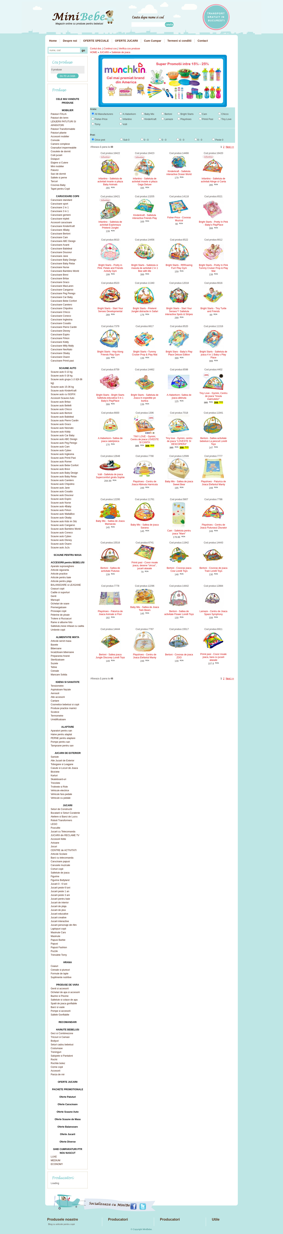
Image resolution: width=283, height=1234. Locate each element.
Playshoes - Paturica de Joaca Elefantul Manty (213, 483)
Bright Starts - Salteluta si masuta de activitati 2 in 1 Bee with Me (144, 268)
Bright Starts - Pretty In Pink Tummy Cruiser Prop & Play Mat (213, 268)
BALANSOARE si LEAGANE (66, 585)
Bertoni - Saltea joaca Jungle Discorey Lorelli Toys (110, 656)
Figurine (55, 876)
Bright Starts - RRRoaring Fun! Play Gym (179, 266)
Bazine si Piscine (60, 996)
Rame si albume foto (61, 622)
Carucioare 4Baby (60, 230)
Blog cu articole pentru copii (61, 1224)
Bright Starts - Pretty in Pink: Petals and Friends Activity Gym (110, 268)
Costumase (57, 1048)
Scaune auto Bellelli (61, 405)
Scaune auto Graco (61, 424)
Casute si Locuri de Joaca (64, 768)
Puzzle (54, 951)
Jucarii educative (59, 913)
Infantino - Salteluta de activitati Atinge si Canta (213, 180)
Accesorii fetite (58, 839)
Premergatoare (58, 607)
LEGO (54, 824)
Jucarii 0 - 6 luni (59, 884)
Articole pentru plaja (61, 581)
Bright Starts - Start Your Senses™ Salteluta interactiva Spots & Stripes (179, 311)
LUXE (54, 1156)
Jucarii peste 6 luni (60, 887)
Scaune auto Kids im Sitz (64, 521)
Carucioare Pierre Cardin (64, 327)
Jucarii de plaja (58, 906)
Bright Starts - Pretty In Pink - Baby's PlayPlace (213, 223)
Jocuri (54, 846)
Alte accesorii (58, 697)
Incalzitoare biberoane (62, 652)
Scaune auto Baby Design (64, 472)
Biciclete (55, 771)
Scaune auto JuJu (60, 547)
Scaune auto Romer (61, 461)
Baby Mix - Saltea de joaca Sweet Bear (179, 483)
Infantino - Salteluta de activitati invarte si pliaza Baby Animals (110, 181)
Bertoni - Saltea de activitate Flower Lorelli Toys (179, 613)
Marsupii (55, 600)
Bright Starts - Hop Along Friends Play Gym (110, 353)
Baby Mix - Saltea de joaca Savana (145, 526)
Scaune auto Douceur (62, 495)
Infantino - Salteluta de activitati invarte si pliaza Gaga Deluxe (144, 181)
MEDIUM (55, 1160)
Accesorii (55, 1070)
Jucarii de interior (60, 902)
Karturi (54, 775)
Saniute (55, 756)
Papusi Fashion (59, 947)
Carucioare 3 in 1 (60, 211)
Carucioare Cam (59, 237)
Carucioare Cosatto (61, 323)
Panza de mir (58, 1074)
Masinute (55, 936)
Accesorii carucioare (61, 222)
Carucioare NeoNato (61, 349)
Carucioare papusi (60, 861)
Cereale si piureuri (60, 969)
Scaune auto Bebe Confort (64, 465)
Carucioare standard (61, 200)
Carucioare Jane (59, 256)
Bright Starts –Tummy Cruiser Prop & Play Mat (144, 353)
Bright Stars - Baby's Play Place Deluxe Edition (179, 353)
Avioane (55, 842)
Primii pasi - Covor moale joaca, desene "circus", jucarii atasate (144, 565)
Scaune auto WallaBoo (63, 514)
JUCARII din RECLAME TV (65, 835)
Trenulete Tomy (59, 955)
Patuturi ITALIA (58, 114)
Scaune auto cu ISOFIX (63, 394)
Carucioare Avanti (60, 244)
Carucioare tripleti (60, 218)
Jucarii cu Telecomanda (63, 831)
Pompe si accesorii (61, 1011)
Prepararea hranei (60, 656)
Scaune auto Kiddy (61, 431)
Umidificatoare (58, 719)
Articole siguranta (60, 570)
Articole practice (59, 573)
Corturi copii (57, 869)
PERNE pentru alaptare (63, 738)
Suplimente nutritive (61, 977)
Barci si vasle (58, 1007)
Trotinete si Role (59, 786)
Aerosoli (55, 693)
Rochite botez (58, 1063)
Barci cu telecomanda (62, 857)
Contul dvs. (96, 48)
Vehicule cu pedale (61, 798)
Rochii (54, 1059)
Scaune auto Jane (60, 487)
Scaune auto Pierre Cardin (64, 420)
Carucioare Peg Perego (63, 293)
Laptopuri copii (58, 928)
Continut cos (110, 48)
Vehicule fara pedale (61, 794)
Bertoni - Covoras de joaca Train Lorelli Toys (213, 569)
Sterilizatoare (57, 659)
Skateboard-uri (58, 779)
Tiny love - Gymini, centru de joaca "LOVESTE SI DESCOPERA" (179, 441)
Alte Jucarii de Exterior (62, 760)
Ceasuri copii (57, 588)
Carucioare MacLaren (62, 286)
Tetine (54, 667)
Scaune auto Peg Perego (64, 443)
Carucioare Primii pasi (62, 360)
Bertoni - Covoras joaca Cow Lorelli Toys (179, 569)
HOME (93, 52)
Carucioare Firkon (60, 338)
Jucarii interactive (60, 921)
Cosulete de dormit (61, 151)
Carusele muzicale (60, 865)
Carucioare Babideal (61, 248)
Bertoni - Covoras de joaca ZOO (179, 656)
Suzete (54, 663)
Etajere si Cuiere (59, 162)
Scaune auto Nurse (61, 502)
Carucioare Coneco (61, 315)
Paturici (55, 170)
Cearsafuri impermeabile (63, 147)
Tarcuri (54, 181)
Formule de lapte (59, 973)
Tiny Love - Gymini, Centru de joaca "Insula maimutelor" (213, 396)
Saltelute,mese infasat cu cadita (67, 626)
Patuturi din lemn (59, 117)
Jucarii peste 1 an (60, 891)
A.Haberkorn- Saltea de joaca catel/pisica (110, 440)
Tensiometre (57, 685)
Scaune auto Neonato (62, 428)
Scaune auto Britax (61, 401)
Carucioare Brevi (59, 274)
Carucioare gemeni (61, 215)
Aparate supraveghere (62, 566)
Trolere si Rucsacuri (61, 618)
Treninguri (56, 1052)
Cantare (55, 700)
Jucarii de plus (58, 910)
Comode (55, 140)
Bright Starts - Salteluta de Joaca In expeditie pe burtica (144, 398)
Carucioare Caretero (61, 304)
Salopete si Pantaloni (62, 1055)
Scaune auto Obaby (61, 517)
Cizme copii (57, 1067)
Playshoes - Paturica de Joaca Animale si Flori (110, 613)
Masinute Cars (58, 932)
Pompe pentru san (60, 742)
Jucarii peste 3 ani (60, 895)
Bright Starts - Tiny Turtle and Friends (213, 310)
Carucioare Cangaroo (62, 289)
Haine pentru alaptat (61, 734)
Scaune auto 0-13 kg (62, 372)
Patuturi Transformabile (63, 129)
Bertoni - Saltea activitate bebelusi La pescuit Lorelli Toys (213, 441)
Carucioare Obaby (60, 353)
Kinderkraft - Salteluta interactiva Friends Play (144, 217)
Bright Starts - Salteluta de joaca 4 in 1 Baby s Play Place (213, 354)
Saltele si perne (59, 177)
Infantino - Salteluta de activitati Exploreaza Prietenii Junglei (110, 224)
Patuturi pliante (58, 132)
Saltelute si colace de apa (64, 999)
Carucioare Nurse (60, 267)
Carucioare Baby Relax (63, 263)
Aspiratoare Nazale (61, 689)
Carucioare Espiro (60, 334)
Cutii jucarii (56, 155)
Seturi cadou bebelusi (62, 1044)
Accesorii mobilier (60, 136)
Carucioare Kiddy (60, 342)
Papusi (54, 943)
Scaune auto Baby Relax (64, 476)
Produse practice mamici (63, 708)
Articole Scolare (59, 854)
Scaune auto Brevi (60, 469)
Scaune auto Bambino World (66, 529)
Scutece (55, 712)
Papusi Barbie (58, 940)
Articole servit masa (61, 641)
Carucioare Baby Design (63, 259)
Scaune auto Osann (61, 543)
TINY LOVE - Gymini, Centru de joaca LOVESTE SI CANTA (144, 439)
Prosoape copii (58, 611)
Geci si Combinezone (62, 1033)
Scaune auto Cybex (61, 450)
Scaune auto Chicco (61, 409)
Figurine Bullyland (60, 880)
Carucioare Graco (60, 282)
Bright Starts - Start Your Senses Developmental (110, 310)
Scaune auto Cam (60, 446)
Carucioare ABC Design (63, 241)
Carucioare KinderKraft (63, 226)
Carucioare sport (59, 203)
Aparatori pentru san (61, 730)
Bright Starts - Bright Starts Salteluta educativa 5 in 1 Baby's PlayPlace (110, 398)
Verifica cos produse (129, 48)
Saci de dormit (58, 173)
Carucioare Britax (60, 278)
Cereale (55, 671)
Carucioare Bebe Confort (64, 301)
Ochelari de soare (60, 603)
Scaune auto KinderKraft (63, 390)
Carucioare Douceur (61, 252)
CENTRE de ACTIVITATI (64, 850)
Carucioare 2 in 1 (60, 207)
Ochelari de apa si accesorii (65, 992)
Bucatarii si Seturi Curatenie (65, 813)
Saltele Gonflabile (60, 1014)
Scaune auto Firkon (61, 510)
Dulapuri (55, 159)
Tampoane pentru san (62, 745)
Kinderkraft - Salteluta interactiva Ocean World (179, 173)
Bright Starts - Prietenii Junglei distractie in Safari (144, 310)
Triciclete (55, 783)
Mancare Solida (59, 674)
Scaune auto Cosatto (62, 491)
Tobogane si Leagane (62, 764)
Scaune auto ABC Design (64, 439)
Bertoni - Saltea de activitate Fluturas (110, 569)
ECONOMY (57, 1164)
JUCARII (104, 52)
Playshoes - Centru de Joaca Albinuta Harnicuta (145, 483)
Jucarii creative (58, 917)
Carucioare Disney (60, 330)
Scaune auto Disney (61, 540)
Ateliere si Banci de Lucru (64, 816)
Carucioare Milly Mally (62, 345)
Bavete (54, 644)
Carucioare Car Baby (62, 297)
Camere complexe (60, 144)
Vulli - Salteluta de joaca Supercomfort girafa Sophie (110, 476)
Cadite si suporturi (60, 592)
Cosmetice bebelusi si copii (65, 704)
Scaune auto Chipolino (62, 484)
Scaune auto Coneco (62, 532)
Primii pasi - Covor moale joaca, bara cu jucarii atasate (213, 657)
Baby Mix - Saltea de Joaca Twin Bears (144, 608)
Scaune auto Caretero (62, 480)
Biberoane (56, 648)
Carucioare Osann (60, 357)
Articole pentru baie (61, 577)
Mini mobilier (57, 166)
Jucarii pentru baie (60, 898)
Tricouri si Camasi (60, 1037)
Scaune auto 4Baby (61, 506)
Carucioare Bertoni (60, 233)
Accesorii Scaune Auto (62, 398)
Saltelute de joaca (60, 872)
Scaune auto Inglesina (62, 454)
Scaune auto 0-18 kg (62, 375)
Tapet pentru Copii (60, 188)
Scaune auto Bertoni (61, 413)
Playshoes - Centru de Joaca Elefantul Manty (144, 656)
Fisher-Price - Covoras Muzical (179, 219)
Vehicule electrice (60, 790)
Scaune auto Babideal (62, 416)
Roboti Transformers (61, 820)
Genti (53, 596)
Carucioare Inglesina (61, 319)
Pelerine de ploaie (60, 614)
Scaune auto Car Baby (62, 435)
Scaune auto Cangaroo (63, 525)
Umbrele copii (58, 629)
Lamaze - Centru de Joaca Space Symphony (213, 613)
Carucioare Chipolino (62, 308)
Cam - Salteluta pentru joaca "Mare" (179, 532)
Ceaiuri (54, 966)
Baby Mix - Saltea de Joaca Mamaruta (110, 522)
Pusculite (55, 827)
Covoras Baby (58, 185)
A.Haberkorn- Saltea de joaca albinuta (179, 396)
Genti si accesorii (60, 988)
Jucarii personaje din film (64, 925)
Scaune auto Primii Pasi (63, 458)
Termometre (57, 715)
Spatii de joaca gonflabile (64, 1003)
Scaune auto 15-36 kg (62, 387)
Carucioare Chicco (60, 312)
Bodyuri (55, 1040)
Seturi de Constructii (61, 809)
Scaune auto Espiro (61, 499)
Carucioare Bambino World (65, 271)
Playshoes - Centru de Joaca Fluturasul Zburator (213, 526)
